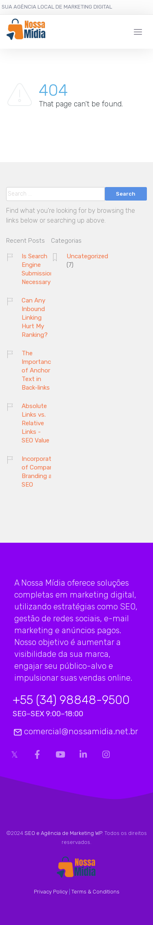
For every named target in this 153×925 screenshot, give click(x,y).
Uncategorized (87, 256)
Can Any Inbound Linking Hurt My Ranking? (35, 317)
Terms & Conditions (95, 892)
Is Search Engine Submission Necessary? (38, 269)
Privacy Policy (51, 892)
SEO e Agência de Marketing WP (63, 833)
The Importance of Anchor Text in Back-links (38, 370)
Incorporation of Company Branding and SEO (41, 471)
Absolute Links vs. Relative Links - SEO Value (35, 423)
